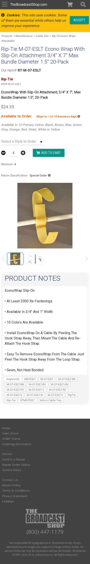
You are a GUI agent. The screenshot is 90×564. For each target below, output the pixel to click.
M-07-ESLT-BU (37, 384)
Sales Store (10, 433)
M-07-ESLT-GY (15, 389)
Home (6, 428)
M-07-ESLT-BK (67, 379)
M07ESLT (30, 379)
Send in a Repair (13, 459)
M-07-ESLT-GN (59, 384)
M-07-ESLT (46, 379)
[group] (15, 258)
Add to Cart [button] (48, 152)
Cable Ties (42, 36)
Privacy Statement (14, 496)
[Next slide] (86, 258)
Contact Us (10, 480)
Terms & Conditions (16, 490)
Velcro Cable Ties (50, 400)
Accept (79, 20)
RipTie (72, 395)
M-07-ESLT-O (36, 389)
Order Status (11, 438)
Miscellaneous (23, 36)
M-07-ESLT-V (14, 395)
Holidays (8, 501)
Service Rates (11, 470)
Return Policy (11, 485)
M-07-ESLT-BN (15, 384)
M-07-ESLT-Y (55, 395)
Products (6, 36)
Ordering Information (16, 444)
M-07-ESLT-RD (57, 389)
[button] (83, 4)
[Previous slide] (3, 258)
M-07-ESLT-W (35, 395)
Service (7, 454)
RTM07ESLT (27, 400)
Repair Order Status (16, 464)
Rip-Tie (11, 400)
